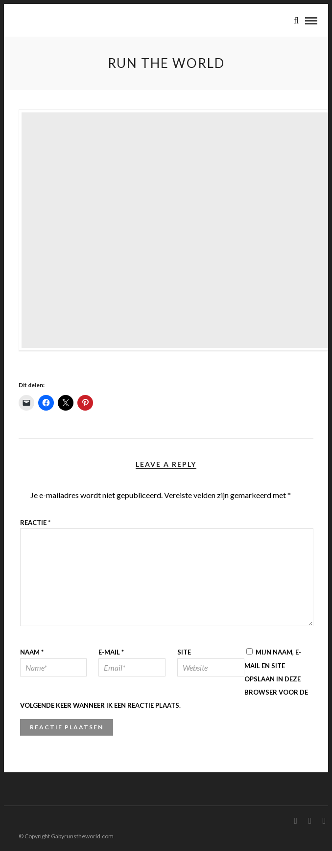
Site (184, 652)
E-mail (111, 652)
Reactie (35, 522)
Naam (32, 652)
